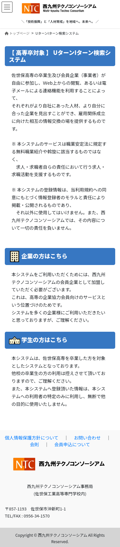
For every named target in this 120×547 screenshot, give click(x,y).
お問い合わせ (87, 437)
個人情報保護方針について (32, 437)
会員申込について (72, 444)
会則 (34, 444)
